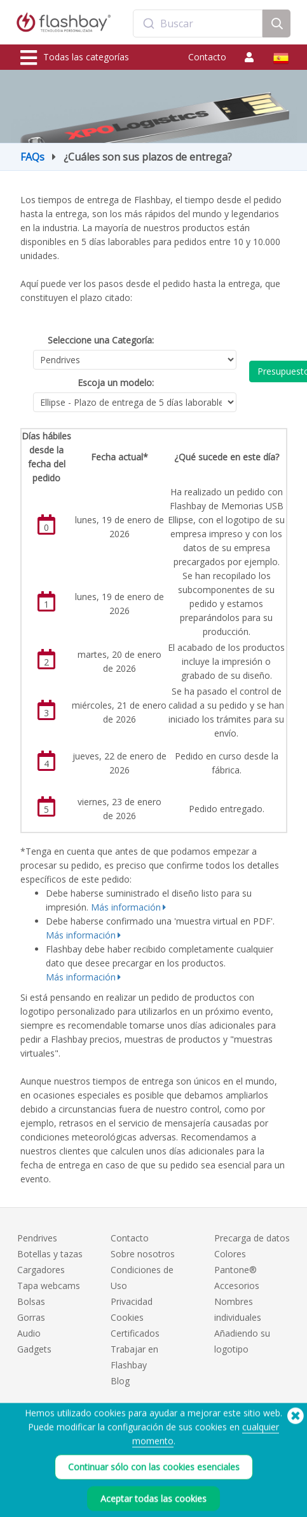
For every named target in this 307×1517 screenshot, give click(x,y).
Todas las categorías (74, 57)
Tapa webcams (48, 1286)
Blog (120, 1381)
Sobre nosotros (143, 1254)
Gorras (31, 1317)
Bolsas (31, 1301)
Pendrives (37, 1238)
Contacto (207, 57)
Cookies (127, 1317)
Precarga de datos (252, 1238)
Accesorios (236, 1286)
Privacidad (132, 1301)
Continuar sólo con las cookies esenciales (154, 1482)
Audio (29, 1333)
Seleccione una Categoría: (101, 340)
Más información (126, 907)
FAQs (32, 157)
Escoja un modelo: (116, 383)
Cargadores (41, 1270)
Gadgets (34, 1349)
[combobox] (198, 23)
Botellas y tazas (50, 1254)
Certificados (135, 1333)
